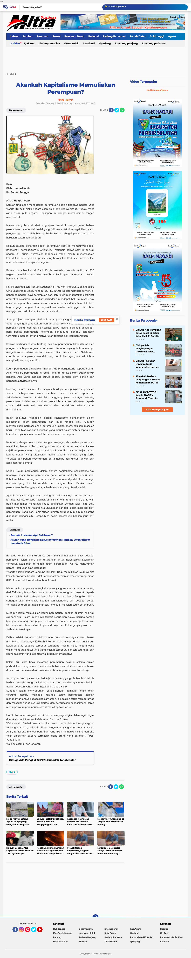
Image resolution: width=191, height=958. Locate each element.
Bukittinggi (157, 36)
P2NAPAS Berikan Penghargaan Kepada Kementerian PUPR (147, 379)
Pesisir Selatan (60, 941)
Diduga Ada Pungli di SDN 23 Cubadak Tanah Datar (42, 760)
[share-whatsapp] (122, 110)
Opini (12, 772)
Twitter (35, 931)
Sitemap (164, 941)
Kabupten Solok (50, 43)
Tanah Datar (138, 36)
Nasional (93, 36)
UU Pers (164, 933)
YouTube (42, 931)
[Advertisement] (95, 58)
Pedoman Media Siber (171, 937)
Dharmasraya (86, 929)
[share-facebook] (111, 110)
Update (106, 320)
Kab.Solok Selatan (62, 933)
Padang (106, 43)
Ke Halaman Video (157, 90)
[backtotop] (95, 917)
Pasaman (42, 36)
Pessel (56, 36)
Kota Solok (72, 43)
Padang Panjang (127, 43)
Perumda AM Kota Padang (143, 937)
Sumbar (27, 36)
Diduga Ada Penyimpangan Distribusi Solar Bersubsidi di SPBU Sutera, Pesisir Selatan (148, 348)
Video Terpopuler (143, 82)
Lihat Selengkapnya (157, 409)
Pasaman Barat (74, 36)
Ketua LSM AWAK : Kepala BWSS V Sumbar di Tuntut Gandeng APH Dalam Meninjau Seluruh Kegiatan (147, 395)
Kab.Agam (135, 929)
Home (12, 7)
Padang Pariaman (114, 36)
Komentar (16, 786)
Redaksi (164, 929)
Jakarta (30, 43)
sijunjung (135, 941)
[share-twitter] (116, 110)
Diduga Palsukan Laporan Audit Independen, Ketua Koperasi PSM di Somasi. (146, 364)
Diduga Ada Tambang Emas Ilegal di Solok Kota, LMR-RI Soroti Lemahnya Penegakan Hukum (148, 333)
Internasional (111, 929)
